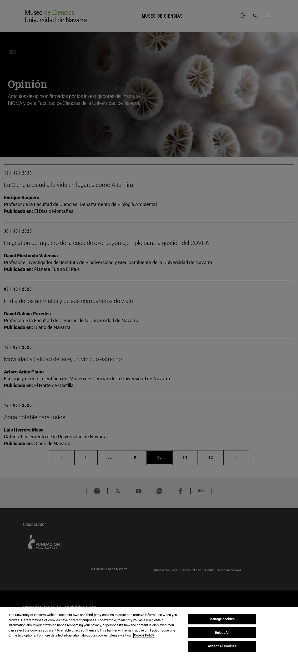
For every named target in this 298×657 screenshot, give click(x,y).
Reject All (222, 633)
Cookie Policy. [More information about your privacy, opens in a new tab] (144, 635)
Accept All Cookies (222, 646)
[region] (149, 632)
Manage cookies (222, 619)
